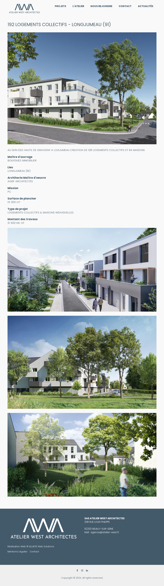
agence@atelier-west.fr (105, 532)
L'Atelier (78, 6)
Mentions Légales (17, 551)
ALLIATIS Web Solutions (41, 546)
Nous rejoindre (101, 6)
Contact (125, 6)
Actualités (145, 6)
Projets (60, 6)
